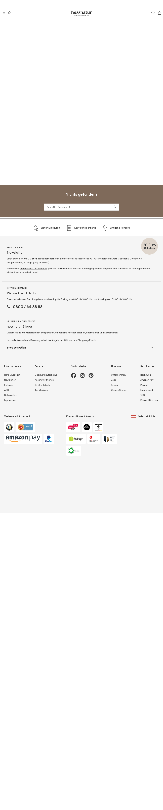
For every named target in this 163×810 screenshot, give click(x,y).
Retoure (8, 726)
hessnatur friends (44, 721)
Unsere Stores (119, 731)
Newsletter (10, 721)
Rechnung (145, 716)
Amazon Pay (146, 721)
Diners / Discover (149, 741)
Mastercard (146, 731)
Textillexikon (41, 731)
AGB (6, 731)
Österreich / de (143, 754)
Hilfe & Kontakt (12, 716)
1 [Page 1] (80, 516)
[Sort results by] (145, 32)
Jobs (113, 721)
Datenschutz (11, 736)
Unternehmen (118, 716)
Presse (114, 726)
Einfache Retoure (116, 569)
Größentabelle (42, 726)
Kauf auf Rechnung (81, 569)
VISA (142, 736)
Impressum (10, 741)
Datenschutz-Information (33, 609)
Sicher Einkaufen (46, 569)
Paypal (143, 726)
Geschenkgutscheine (46, 716)
